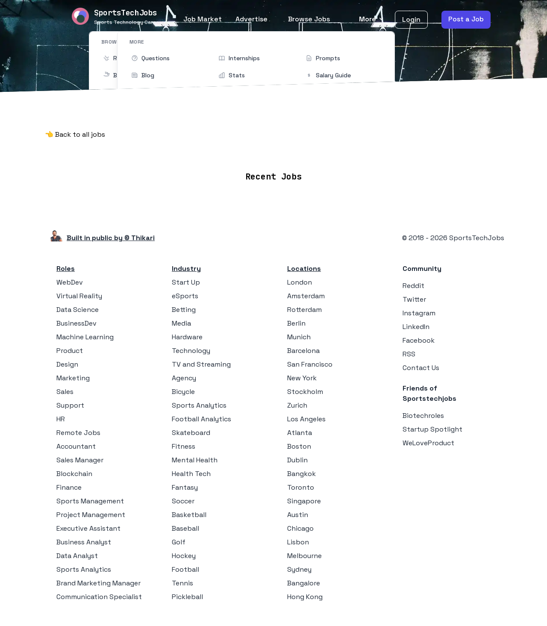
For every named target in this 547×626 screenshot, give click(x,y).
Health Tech (191, 471)
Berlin (296, 320)
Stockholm (305, 389)
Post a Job (466, 19)
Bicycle (183, 389)
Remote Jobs (185, 151)
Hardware (187, 334)
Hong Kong (305, 594)
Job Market (202, 19)
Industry (186, 266)
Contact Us (421, 365)
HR (60, 416)
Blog (373, 151)
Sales (65, 389)
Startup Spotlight (432, 426)
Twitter (414, 296)
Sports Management (90, 498)
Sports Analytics (83, 566)
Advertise (251, 19)
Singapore (304, 498)
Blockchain (74, 471)
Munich (299, 334)
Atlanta (299, 430)
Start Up (186, 279)
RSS (409, 351)
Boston (299, 443)
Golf (178, 539)
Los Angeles (306, 416)
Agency (184, 375)
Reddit (413, 283)
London (299, 279)
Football (185, 566)
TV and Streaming (201, 361)
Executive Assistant (88, 525)
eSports (185, 293)
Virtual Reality (79, 293)
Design (67, 361)
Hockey (184, 553)
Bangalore (303, 580)
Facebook (419, 337)
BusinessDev (76, 320)
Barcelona (303, 348)
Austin (297, 512)
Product (69, 348)
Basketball (189, 512)
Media (181, 320)
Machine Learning (85, 334)
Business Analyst (83, 539)
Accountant (76, 443)
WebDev (69, 279)
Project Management (90, 512)
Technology (191, 348)
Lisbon (298, 539)
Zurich (297, 402)
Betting (184, 307)
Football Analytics (201, 416)
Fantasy (185, 484)
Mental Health (195, 457)
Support (70, 402)
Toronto (300, 484)
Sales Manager (79, 457)
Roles (65, 266)
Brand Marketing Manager (98, 580)
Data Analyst (77, 553)
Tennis (182, 580)
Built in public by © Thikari (111, 235)
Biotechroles (423, 413)
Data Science (77, 307)
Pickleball (187, 594)
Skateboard (191, 430)
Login (411, 19)
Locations (238, 151)
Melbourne (304, 553)
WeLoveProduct (428, 440)
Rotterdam (304, 307)
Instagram (419, 310)
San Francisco (309, 361)
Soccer (183, 498)
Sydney (299, 566)
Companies (285, 151)
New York (302, 375)
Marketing (73, 375)
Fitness (183, 443)
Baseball (185, 525)
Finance (69, 484)
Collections (335, 151)
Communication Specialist (99, 594)
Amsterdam (306, 293)
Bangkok (301, 471)
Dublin (297, 457)
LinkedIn (416, 324)
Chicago (300, 525)
